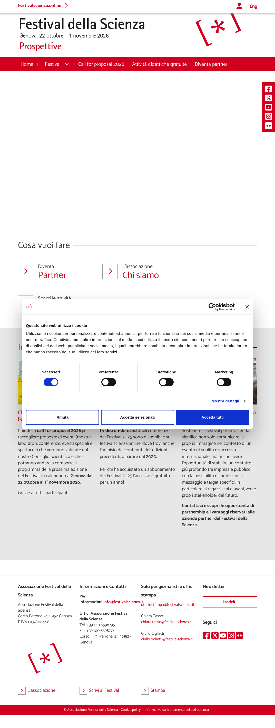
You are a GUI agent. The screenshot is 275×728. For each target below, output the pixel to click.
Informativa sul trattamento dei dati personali (177, 710)
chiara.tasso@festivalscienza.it (166, 622)
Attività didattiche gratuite (159, 64)
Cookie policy (131, 710)
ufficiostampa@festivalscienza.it (167, 604)
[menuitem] (26, 64)
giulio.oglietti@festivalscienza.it (167, 639)
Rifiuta (62, 417)
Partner (54, 272)
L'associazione (36, 691)
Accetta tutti (212, 417)
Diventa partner (211, 64)
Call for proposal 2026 (101, 64)
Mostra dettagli (225, 401)
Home (27, 64)
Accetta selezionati (137, 417)
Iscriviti (230, 601)
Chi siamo (138, 272)
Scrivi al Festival (99, 691)
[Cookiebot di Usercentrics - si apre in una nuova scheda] (212, 307)
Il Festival (51, 64)
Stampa (153, 691)
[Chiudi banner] (247, 307)
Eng (253, 6)
